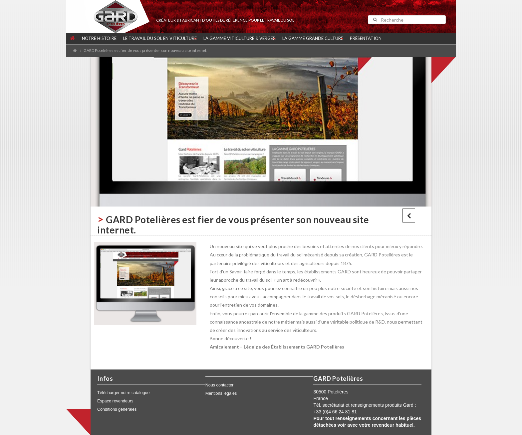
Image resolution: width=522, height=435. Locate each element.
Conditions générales (116, 409)
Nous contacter (219, 385)
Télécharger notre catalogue (123, 392)
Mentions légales (221, 393)
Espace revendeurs (115, 401)
